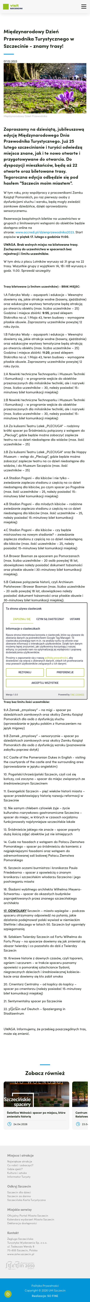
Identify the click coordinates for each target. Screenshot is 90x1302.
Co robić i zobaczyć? (20, 1165)
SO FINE (52, 1296)
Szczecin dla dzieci (19, 1192)
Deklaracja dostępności (22, 1223)
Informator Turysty (19, 1176)
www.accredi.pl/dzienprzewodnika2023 (44, 232)
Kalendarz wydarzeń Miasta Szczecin (30, 1219)
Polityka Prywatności (45, 1285)
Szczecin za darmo (19, 1196)
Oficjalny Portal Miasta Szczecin (27, 1215)
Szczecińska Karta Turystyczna (26, 1200)
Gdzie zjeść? (15, 1169)
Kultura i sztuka (17, 1173)
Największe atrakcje (19, 1161)
